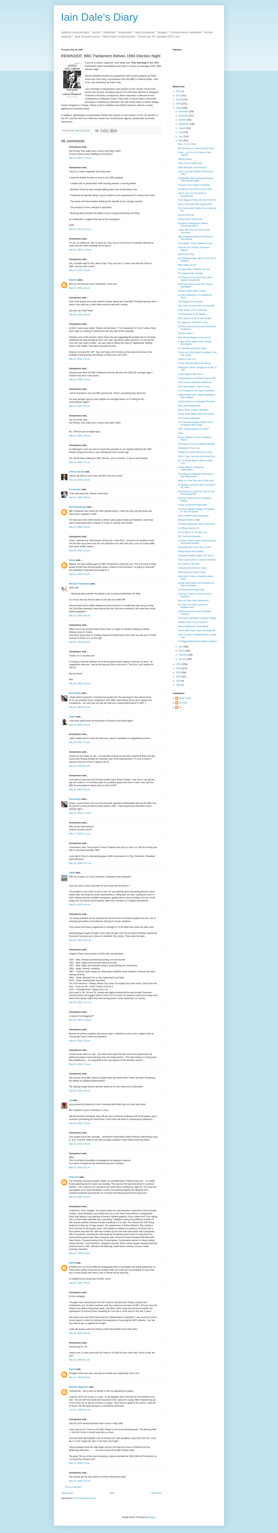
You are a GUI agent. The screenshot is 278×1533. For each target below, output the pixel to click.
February (183, 655)
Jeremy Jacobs (76, 471)
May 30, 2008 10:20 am (80, 940)
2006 (178, 668)
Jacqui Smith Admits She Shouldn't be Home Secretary (196, 584)
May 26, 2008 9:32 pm (79, 789)
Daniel (72, 560)
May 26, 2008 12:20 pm (80, 158)
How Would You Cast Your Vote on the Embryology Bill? (196, 492)
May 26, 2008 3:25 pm (79, 550)
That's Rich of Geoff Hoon (190, 163)
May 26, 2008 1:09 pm (79, 314)
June (181, 136)
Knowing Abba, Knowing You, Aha (194, 269)
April (181, 646)
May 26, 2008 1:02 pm (79, 270)
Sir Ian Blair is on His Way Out (192, 532)
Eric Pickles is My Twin (188, 564)
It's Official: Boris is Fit (188, 528)
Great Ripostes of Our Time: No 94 (194, 547)
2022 (178, 91)
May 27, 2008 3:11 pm (79, 833)
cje (70, 1100)
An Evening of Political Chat (191, 590)
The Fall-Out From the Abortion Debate (196, 444)
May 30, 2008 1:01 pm (79, 1040)
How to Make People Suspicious (193, 515)
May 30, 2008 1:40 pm (79, 1090)
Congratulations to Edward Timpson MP (196, 378)
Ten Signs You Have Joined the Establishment (192, 605)
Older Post (156, 1493)
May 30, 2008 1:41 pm (79, 1123)
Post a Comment (73, 1487)
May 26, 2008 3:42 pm (79, 574)
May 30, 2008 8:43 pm (79, 1333)
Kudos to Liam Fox (187, 359)
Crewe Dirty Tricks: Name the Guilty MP (196, 630)
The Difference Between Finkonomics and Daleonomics (195, 475)
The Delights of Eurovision (190, 301)
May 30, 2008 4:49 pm (79, 1197)
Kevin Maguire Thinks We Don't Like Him (197, 200)
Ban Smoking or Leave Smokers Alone (196, 148)
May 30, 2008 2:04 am (79, 904)
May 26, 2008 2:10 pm (79, 462)
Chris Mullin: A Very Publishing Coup (195, 243)
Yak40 (72, 872)
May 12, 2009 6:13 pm (79, 1463)
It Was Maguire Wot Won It (190, 374)
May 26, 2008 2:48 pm (79, 497)
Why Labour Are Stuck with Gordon (194, 318)
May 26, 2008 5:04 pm (79, 642)
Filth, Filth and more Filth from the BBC (196, 306)
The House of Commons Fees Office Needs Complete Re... (195, 278)
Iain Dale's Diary (99, 17)
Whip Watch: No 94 (187, 265)
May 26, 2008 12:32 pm (80, 250)
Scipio (72, 716)
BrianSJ (73, 280)
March (182, 651)
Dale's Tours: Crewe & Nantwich (193, 410)
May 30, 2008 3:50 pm (79, 1167)
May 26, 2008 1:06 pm (79, 288)
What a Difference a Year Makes (193, 626)
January (183, 659)
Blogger (151, 1517)
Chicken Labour (185, 333)
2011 (178, 95)
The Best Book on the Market (191, 314)
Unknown (74, 1177)
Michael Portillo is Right (189, 520)
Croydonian (75, 489)
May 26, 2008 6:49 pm (79, 725)
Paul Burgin (75, 693)
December (184, 111)
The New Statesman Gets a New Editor (196, 524)
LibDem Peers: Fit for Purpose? (193, 622)
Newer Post (67, 1493)
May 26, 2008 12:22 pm (80, 229)
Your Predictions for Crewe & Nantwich (196, 390)
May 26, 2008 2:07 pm (79, 406)
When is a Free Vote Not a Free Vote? (196, 480)
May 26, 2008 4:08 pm (79, 615)
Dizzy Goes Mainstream (189, 406)
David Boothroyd (77, 507)
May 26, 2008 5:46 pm (79, 683)
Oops (180, 433)
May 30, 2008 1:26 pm (79, 1064)
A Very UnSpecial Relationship (192, 505)
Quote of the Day (186, 215)
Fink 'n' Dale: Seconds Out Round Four (196, 456)
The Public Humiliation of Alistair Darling (197, 618)
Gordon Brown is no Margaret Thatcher (196, 401)
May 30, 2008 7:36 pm (79, 1283)
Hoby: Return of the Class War (192, 310)
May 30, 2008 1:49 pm (79, 1144)
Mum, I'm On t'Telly (187, 144)
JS (180, 707)
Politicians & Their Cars (189, 448)
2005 (178, 672)
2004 (178, 676)
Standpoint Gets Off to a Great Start (195, 189)
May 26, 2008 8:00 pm (79, 766)
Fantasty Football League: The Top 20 (196, 555)
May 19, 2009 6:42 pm (79, 1481)
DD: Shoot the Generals (189, 536)
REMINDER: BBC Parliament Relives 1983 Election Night (195, 179)
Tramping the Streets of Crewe (192, 568)
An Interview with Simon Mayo (192, 348)
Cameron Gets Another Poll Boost (194, 185)
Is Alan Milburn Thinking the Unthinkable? (191, 468)
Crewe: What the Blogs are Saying (194, 363)
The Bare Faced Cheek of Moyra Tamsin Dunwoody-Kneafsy (197, 541)
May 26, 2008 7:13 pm (79, 742)
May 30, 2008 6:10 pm (79, 1253)
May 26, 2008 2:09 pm (79, 435)
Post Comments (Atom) (85, 1498)
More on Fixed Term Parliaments (193, 600)
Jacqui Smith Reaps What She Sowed (196, 414)
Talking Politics (185, 159)
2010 (178, 99)
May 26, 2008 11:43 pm (80, 813)
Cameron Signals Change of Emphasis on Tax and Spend (196, 510)
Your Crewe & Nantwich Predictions (195, 382)
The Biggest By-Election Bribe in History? (197, 641)
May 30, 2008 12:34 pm (80, 1020)
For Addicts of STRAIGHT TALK (193, 322)
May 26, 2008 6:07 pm (79, 707)
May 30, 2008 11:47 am (80, 1002)
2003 (178, 681)
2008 (178, 108)
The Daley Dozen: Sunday (190, 273)
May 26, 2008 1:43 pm (79, 359)
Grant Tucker (185, 698)
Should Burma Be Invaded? (191, 551)
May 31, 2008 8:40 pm (79, 1377)
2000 (178, 685)
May (181, 140)
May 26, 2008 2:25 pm (79, 480)
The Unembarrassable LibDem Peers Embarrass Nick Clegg (195, 423)
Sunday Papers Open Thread (192, 291)
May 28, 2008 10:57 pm (80, 863)
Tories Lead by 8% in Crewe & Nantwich (197, 560)
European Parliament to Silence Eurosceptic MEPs (193, 224)
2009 (178, 103)
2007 (178, 664)
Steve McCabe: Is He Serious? (192, 167)
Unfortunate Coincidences (190, 219)
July (181, 132)
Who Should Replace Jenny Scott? (194, 337)
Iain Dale (183, 702)
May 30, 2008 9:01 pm (79, 1360)
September (184, 124)
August (182, 128)
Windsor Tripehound (79, 583)
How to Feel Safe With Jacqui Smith (195, 204)
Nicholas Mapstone (78, 1387)
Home (112, 1493)
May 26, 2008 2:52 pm (79, 527)
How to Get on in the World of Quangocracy (192, 194)
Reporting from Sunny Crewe (191, 572)
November (184, 116)
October (183, 120)
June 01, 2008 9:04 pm (80, 1410)
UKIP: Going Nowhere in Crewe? (193, 429)
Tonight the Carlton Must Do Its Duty (195, 452)
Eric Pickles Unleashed (189, 418)
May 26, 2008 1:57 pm (79, 379)
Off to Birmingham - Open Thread (194, 386)
